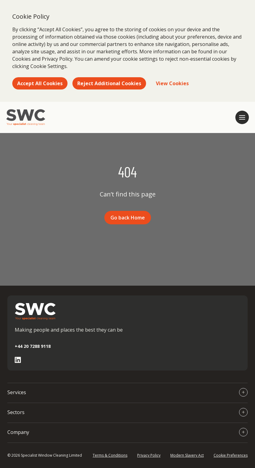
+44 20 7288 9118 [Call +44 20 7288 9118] (33, 346)
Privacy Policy (148, 455)
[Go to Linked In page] (18, 360)
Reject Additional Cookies (109, 83)
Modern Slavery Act (187, 455)
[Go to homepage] (25, 117)
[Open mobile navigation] (242, 117)
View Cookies (172, 83)
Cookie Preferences (231, 455)
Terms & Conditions (110, 455)
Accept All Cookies (40, 83)
